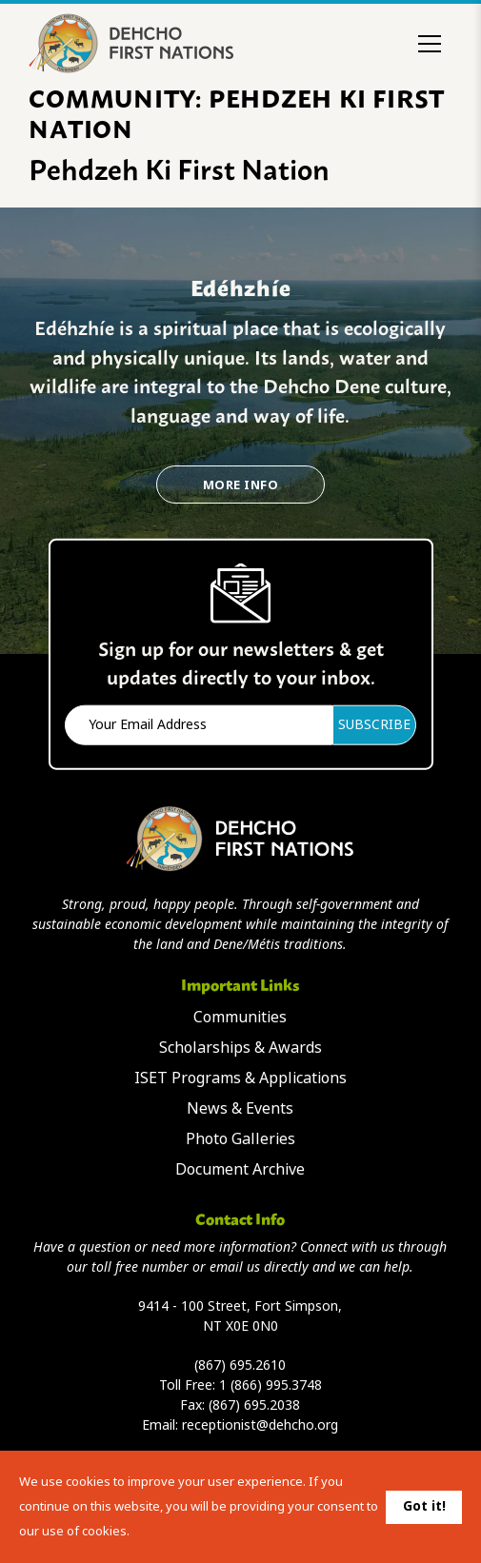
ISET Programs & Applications (240, 1078)
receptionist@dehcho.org (260, 1424)
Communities (240, 1017)
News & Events (240, 1108)
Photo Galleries (240, 1139)
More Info (240, 485)
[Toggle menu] (429, 44)
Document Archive (240, 1169)
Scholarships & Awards (240, 1047)
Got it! (424, 1505)
